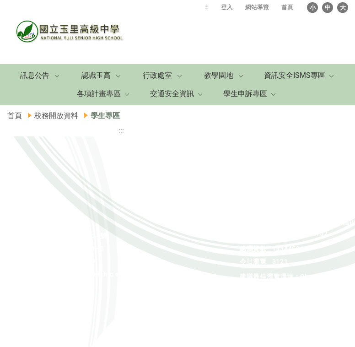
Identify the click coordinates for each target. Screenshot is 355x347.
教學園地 (218, 75)
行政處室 (157, 75)
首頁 (287, 7)
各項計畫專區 (99, 93)
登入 (227, 7)
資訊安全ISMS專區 (294, 75)
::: (206, 7)
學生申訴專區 (245, 93)
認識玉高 (96, 75)
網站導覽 (257, 7)
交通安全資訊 (172, 93)
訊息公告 (34, 75)
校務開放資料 (56, 115)
